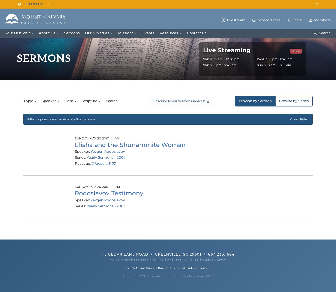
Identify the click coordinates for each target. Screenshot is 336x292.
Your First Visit (17, 33)
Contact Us (197, 33)
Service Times (268, 20)
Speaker (49, 101)
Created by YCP (134, 276)
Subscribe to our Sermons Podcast (179, 101)
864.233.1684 (221, 254)
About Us (47, 33)
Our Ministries (97, 33)
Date (68, 101)
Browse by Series (294, 101)
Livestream (236, 20)
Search (325, 33)
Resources (169, 33)
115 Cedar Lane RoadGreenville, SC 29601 (151, 254)
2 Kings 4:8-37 (104, 164)
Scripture (89, 101)
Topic (28, 101)
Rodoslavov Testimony (109, 193)
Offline (295, 51)
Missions (126, 33)
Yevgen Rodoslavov (108, 152)
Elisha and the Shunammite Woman (130, 144)
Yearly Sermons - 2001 (106, 158)
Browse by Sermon (255, 101)
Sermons (72, 33)
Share (297, 20)
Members (322, 20)
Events (148, 33)
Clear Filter (299, 119)
